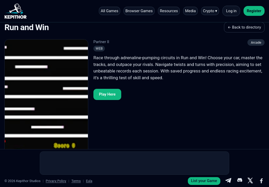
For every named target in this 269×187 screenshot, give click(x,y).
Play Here (107, 94)
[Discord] (239, 181)
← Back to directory (244, 27)
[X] (250, 181)
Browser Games (139, 11)
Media (190, 11)
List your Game (204, 180)
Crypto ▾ (210, 11)
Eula (89, 181)
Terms (76, 181)
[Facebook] (261, 181)
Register (254, 11)
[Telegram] (228, 181)
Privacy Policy (56, 181)
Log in (231, 11)
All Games (109, 11)
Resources (169, 11)
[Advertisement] (134, 163)
